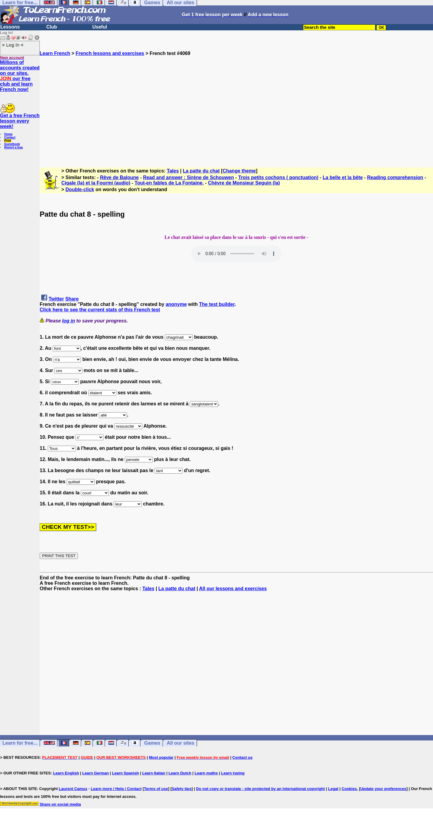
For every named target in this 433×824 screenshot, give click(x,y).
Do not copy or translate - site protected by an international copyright (260, 788)
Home (8, 134)
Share (71, 298)
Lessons (10, 26)
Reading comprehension (395, 177)
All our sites (180, 743)
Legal (333, 788)
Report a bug (13, 147)
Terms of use (156, 788)
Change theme (239, 170)
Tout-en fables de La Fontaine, (169, 182)
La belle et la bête (343, 177)
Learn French (55, 53)
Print (7, 140)
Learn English (66, 773)
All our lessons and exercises (233, 588)
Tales (173, 170)
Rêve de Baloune (119, 177)
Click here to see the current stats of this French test (100, 309)
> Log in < (12, 44)
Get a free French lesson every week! (20, 121)
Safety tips (182, 788)
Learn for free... (19, 743)
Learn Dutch (179, 773)
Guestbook (12, 144)
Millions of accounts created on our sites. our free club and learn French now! (20, 76)
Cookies (349, 788)
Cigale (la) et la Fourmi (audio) (95, 182)
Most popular (161, 757)
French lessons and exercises (110, 53)
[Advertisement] (236, 109)
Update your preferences (383, 788)
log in (68, 320)
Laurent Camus (73, 788)
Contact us (242, 757)
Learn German (95, 773)
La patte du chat (201, 170)
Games (152, 743)
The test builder (217, 304)
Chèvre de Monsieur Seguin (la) (244, 182)
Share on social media (60, 804)
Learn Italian (153, 773)
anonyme (176, 304)
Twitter (56, 298)
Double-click (80, 189)
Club (51, 26)
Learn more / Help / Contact (116, 788)
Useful (99, 26)
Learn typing (232, 773)
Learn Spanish (125, 773)
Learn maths (206, 773)
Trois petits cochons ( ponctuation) (278, 177)
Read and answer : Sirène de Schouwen (188, 177)
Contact (9, 137)
